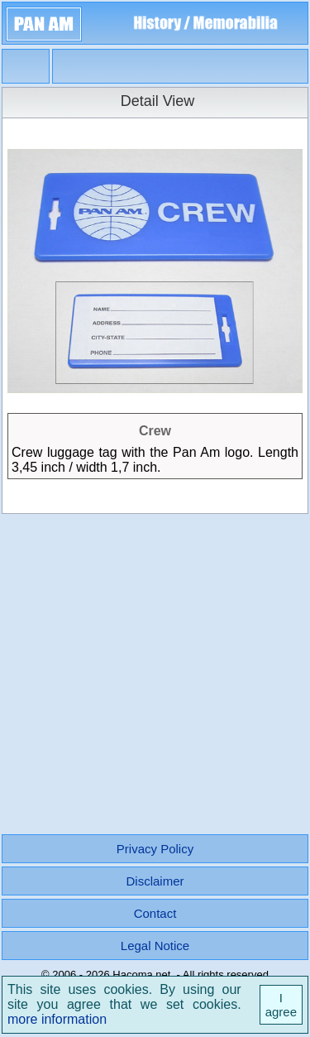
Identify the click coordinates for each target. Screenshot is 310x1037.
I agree (281, 1005)
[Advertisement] (155, 671)
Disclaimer (155, 881)
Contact (155, 913)
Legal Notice (155, 946)
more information (57, 1019)
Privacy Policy (155, 849)
